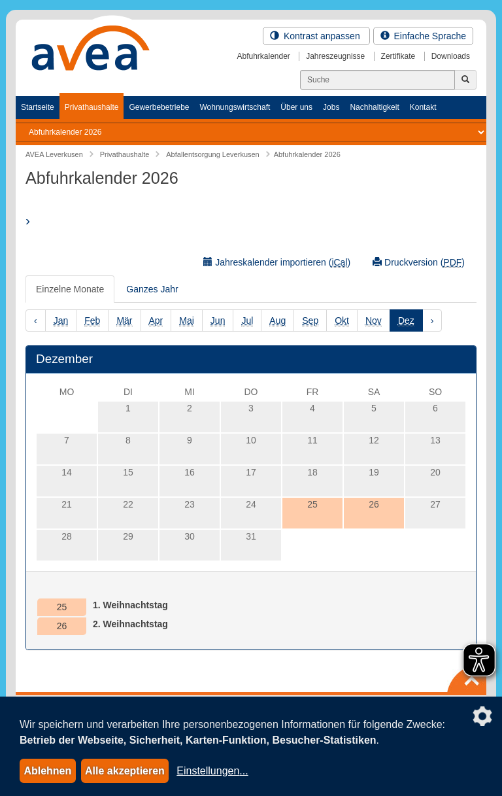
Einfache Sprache (423, 36)
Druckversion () (419, 262)
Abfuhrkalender (263, 56)
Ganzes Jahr (152, 289)
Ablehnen (47, 770)
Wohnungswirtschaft (234, 107)
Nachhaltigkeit (374, 107)
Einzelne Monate (70, 289)
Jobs (331, 107)
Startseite (37, 107)
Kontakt (423, 107)
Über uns (296, 107)
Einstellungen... (212, 770)
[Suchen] (377, 80)
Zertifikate (398, 56)
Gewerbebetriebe (159, 107)
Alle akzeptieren (125, 770)
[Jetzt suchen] (465, 80)
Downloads (450, 56)
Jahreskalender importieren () (276, 262)
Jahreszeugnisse (335, 56)
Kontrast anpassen (316, 36)
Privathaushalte (92, 107)
